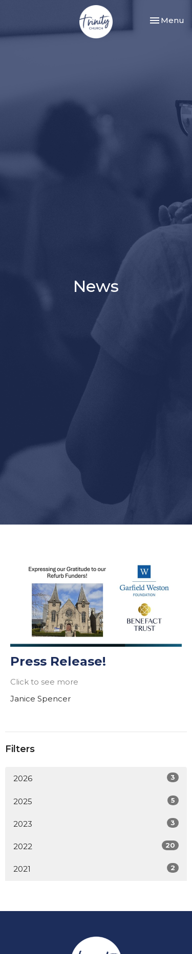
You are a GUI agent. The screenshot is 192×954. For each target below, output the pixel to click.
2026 (96, 778)
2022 (96, 846)
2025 (96, 801)
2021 (96, 868)
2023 (96, 823)
